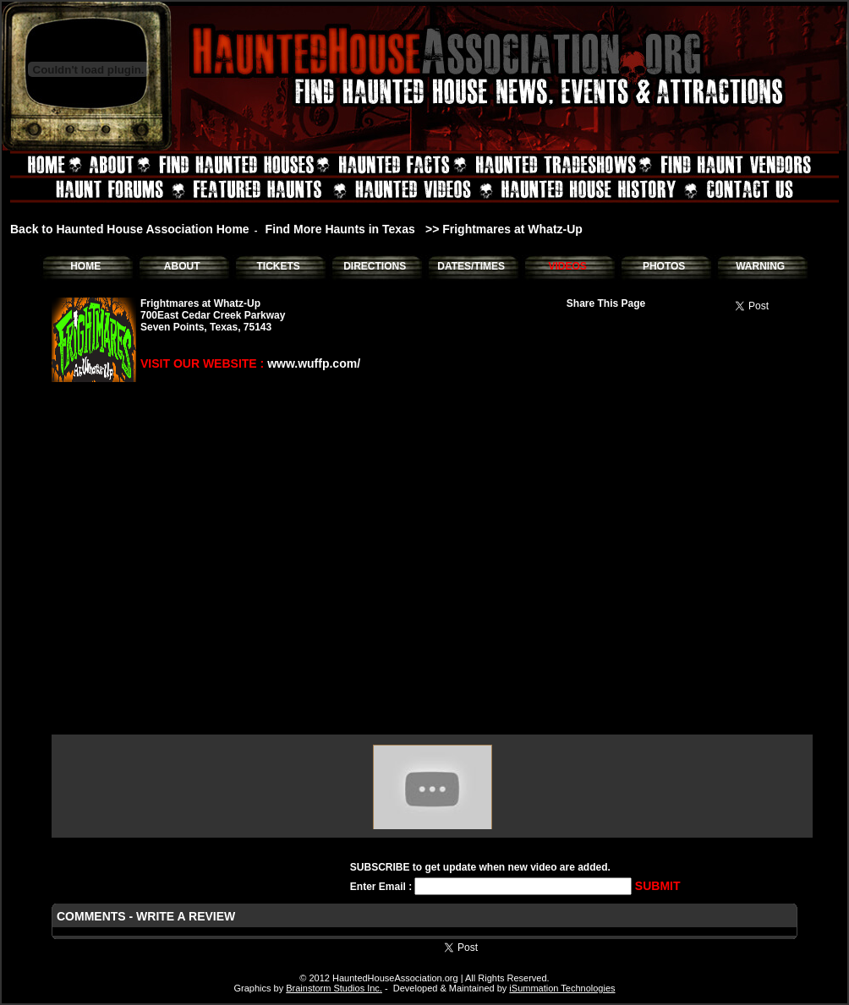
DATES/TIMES (471, 266)
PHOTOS (664, 266)
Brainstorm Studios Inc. (334, 988)
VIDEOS (567, 266)
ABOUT (182, 266)
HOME (85, 266)
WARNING (760, 266)
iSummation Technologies (562, 988)
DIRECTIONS (374, 266)
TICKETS (277, 266)
